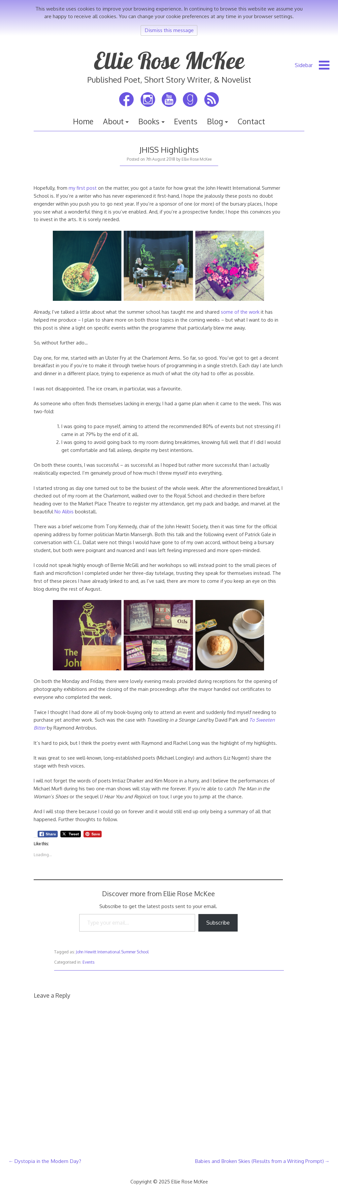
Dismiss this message (169, 30)
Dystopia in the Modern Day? (47, 1161)
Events (185, 121)
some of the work (240, 312)
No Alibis (64, 511)
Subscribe (218, 922)
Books (148, 121)
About (113, 121)
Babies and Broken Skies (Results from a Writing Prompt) (259, 1161)
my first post (83, 188)
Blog (215, 121)
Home (83, 121)
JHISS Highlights (169, 149)
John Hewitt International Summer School (112, 951)
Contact (251, 121)
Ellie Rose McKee (169, 60)
